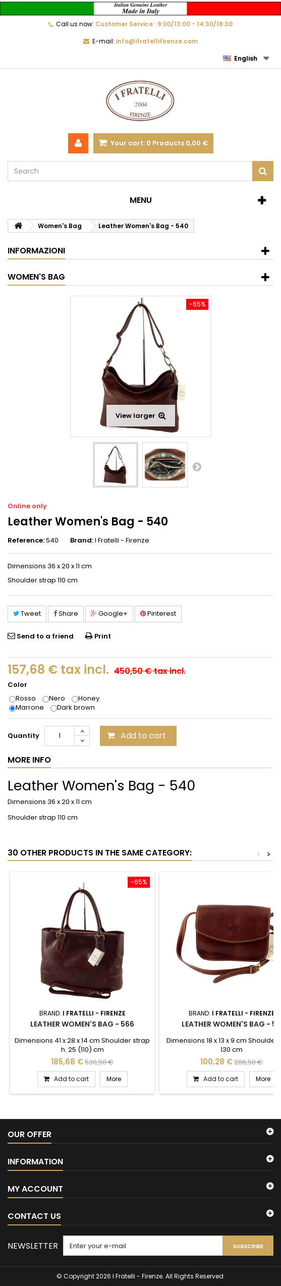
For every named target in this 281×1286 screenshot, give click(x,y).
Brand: (81, 540)
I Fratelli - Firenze (122, 540)
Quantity (23, 735)
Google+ (109, 613)
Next (197, 466)
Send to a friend (45, 636)
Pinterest (158, 613)
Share (65, 613)
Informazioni (36, 250)
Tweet (27, 613)
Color (18, 684)
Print (102, 636)
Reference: (26, 540)
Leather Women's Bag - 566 (82, 1024)
